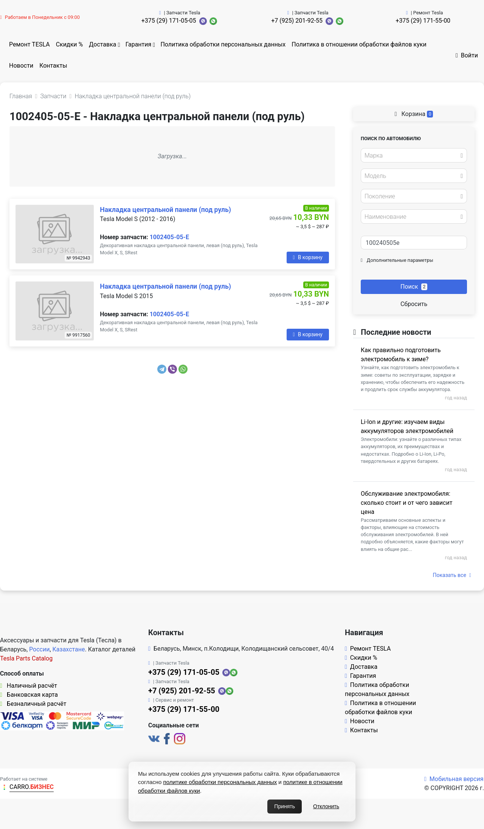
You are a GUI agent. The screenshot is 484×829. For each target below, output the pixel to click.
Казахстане (69, 649)
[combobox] (414, 155)
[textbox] (411, 155)
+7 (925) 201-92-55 (297, 20)
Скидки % (69, 44)
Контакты (53, 65)
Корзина (414, 114)
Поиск (413, 286)
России (39, 649)
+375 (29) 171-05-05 (168, 20)
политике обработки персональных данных (220, 782)
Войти (467, 55)
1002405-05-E (169, 237)
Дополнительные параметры (397, 260)
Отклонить (326, 806)
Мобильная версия (454, 779)
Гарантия (139, 44)
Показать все (452, 575)
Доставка (102, 44)
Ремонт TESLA (29, 44)
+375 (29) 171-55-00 (423, 20)
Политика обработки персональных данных (222, 44)
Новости (21, 65)
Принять (284, 806)
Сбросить (413, 304)
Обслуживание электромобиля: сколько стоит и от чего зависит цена (406, 502)
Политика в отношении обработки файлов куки (359, 44)
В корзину (308, 257)
